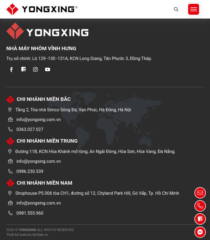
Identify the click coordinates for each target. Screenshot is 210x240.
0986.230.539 (29, 171)
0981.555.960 (29, 213)
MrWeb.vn (40, 235)
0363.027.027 (29, 129)
